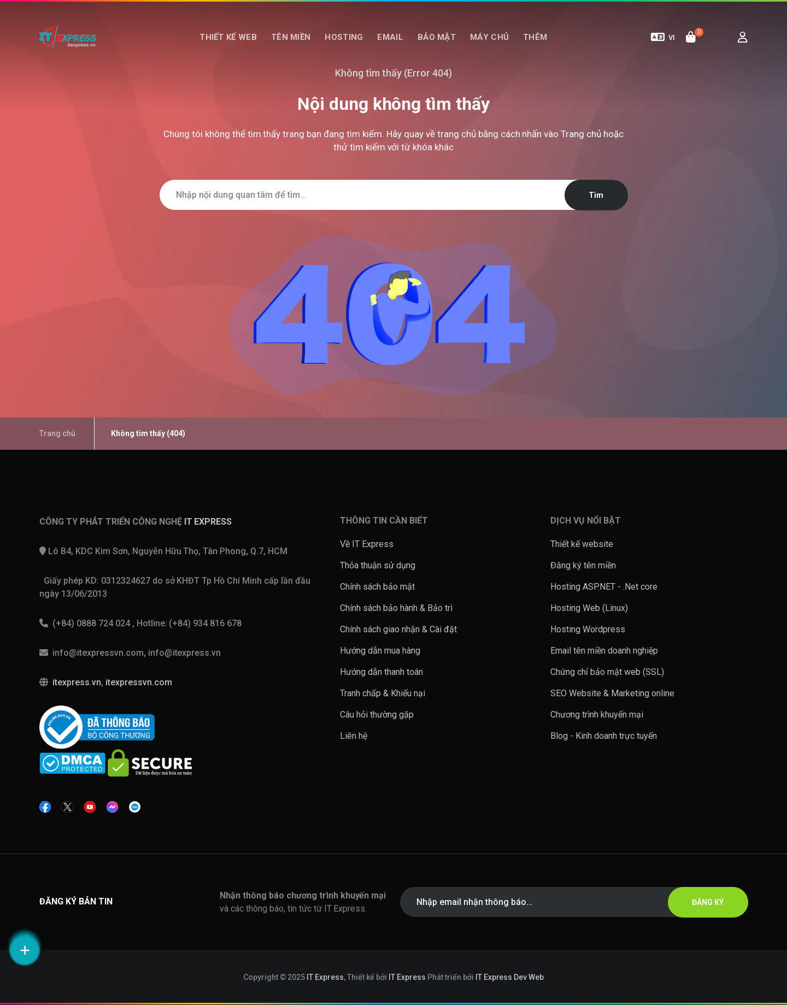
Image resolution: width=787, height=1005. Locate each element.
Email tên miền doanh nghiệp (604, 650)
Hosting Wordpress (587, 629)
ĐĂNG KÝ (708, 902)
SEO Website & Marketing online (612, 693)
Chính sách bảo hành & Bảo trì (396, 608)
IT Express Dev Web (509, 977)
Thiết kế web (228, 37)
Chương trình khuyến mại (596, 714)
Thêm (535, 37)
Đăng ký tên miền (583, 565)
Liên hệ (353, 736)
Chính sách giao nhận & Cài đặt (398, 629)
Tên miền (290, 37)
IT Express (325, 977)
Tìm (596, 195)
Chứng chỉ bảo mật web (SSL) (607, 672)
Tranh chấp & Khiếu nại (382, 693)
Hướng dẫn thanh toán (381, 672)
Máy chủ (489, 37)
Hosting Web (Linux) (589, 608)
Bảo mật (437, 37)
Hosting (344, 37)
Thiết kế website (581, 544)
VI (663, 37)
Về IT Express (366, 544)
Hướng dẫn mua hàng (380, 650)
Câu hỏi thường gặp (377, 714)
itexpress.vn (76, 682)
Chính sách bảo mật (377, 586)
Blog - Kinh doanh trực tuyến (603, 736)
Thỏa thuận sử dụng (377, 565)
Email (390, 37)
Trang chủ (581, 133)
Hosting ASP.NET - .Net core (603, 586)
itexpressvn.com (138, 682)
